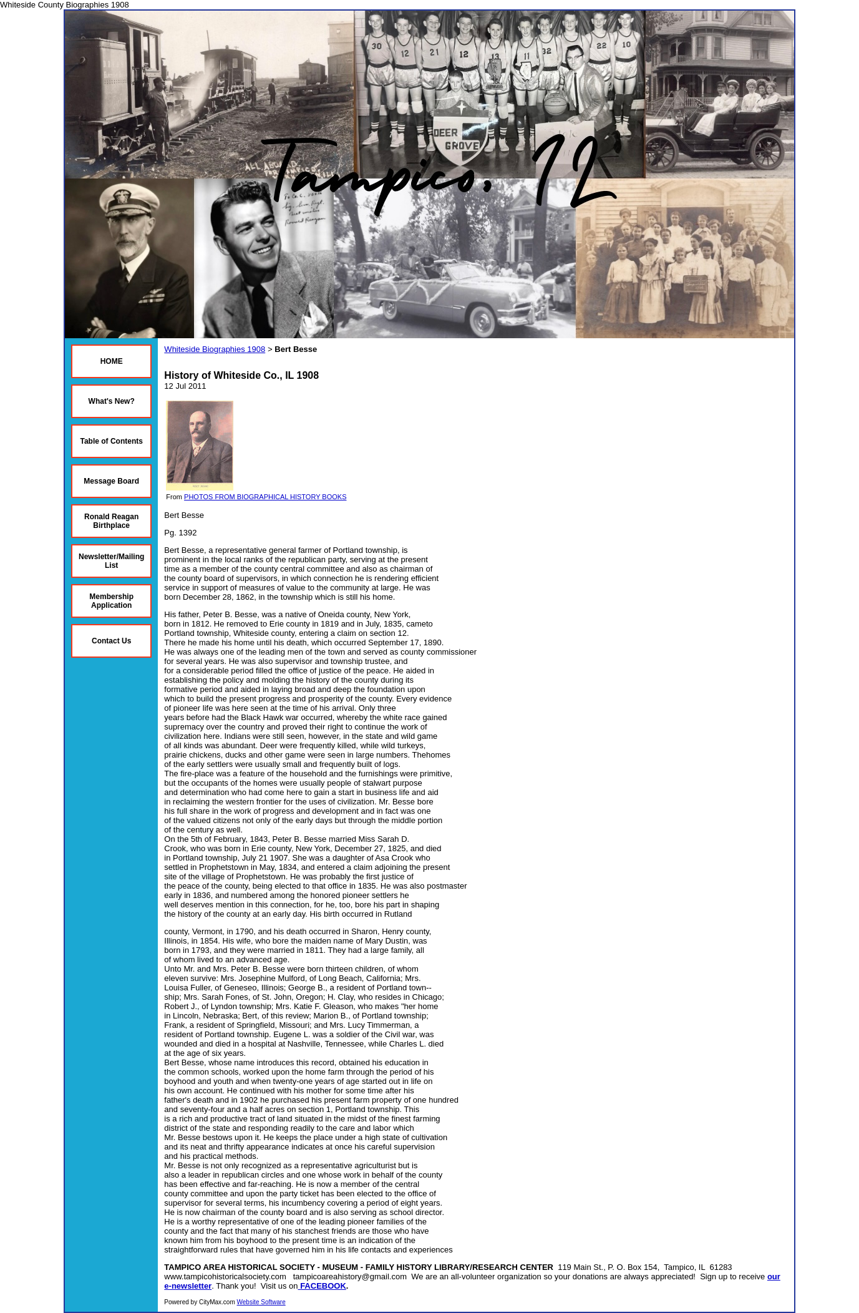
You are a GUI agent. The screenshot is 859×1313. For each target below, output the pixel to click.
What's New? (112, 401)
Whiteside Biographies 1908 (214, 349)
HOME (111, 361)
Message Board (111, 481)
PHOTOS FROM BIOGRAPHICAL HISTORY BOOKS (265, 496)
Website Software (261, 1302)
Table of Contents (111, 441)
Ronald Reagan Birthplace (111, 521)
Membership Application (111, 601)
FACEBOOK (323, 1286)
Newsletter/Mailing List (111, 561)
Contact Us (111, 641)
